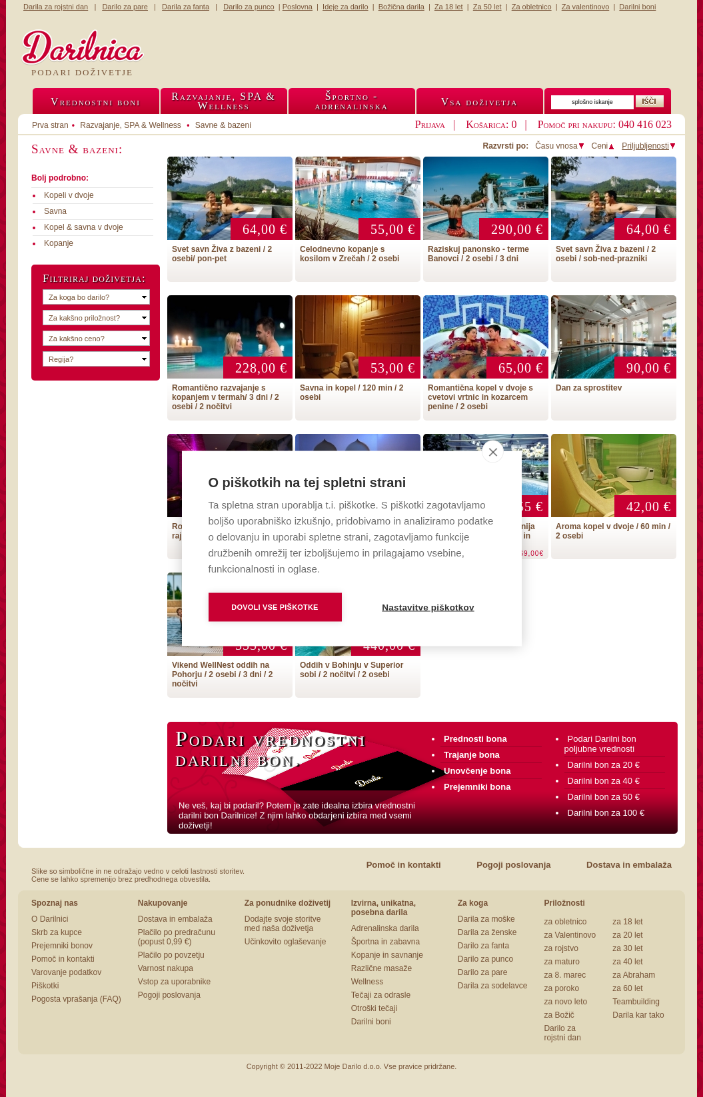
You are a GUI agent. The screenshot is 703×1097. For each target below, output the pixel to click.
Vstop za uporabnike (174, 981)
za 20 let (627, 935)
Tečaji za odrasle (380, 995)
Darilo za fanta (483, 945)
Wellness (367, 981)
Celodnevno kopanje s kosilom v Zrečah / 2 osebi (349, 254)
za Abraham (633, 975)
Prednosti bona (475, 739)
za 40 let (627, 961)
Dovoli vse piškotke (274, 607)
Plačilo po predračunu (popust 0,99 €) (176, 937)
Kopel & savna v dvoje (83, 227)
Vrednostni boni (96, 101)
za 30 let (627, 948)
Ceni (604, 146)
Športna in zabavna (385, 941)
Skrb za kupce (56, 932)
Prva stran (50, 125)
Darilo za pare (483, 972)
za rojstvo (561, 948)
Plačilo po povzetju (171, 955)
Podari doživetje (82, 72)
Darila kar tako (638, 1015)
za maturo (561, 961)
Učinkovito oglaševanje (286, 941)
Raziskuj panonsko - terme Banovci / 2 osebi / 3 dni (478, 254)
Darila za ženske (487, 932)
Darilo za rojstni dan (562, 1033)
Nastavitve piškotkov (428, 607)
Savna (55, 211)
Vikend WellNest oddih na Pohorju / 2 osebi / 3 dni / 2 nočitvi (222, 674)
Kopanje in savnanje (387, 955)
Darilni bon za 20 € (604, 765)
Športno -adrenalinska (351, 101)
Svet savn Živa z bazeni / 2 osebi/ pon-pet (222, 254)
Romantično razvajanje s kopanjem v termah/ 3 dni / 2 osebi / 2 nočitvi (225, 397)
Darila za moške (486, 919)
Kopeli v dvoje (69, 195)
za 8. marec (565, 975)
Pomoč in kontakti (403, 865)
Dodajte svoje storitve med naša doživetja (283, 923)
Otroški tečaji (374, 1008)
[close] (493, 452)
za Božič (559, 1015)
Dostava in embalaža (629, 865)
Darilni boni (371, 1021)
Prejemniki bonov (62, 945)
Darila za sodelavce (493, 985)
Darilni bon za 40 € (604, 781)
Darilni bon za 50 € (604, 797)
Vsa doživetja (479, 101)
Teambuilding (636, 1001)
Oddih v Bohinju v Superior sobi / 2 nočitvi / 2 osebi (351, 669)
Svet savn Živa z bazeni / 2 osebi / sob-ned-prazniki (606, 254)
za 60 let (627, 988)
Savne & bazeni (223, 125)
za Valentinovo (570, 935)
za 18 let (627, 921)
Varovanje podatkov (66, 972)
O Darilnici (49, 919)
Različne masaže (381, 968)
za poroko (561, 988)
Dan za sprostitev (589, 388)
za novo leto (565, 1001)
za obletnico (565, 921)
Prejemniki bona (477, 787)
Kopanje (58, 243)
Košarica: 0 (491, 124)
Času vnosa (559, 146)
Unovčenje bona (477, 771)
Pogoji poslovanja (513, 865)
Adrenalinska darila (385, 928)
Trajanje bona (472, 755)
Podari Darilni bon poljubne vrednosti (600, 744)
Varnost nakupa (165, 968)
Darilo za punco (485, 959)
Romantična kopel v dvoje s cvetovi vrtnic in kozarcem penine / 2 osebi (480, 397)
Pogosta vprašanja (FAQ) (76, 999)
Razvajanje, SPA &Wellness (223, 101)
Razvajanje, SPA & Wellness (130, 125)
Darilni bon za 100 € (606, 813)
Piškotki (45, 985)
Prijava (430, 124)
